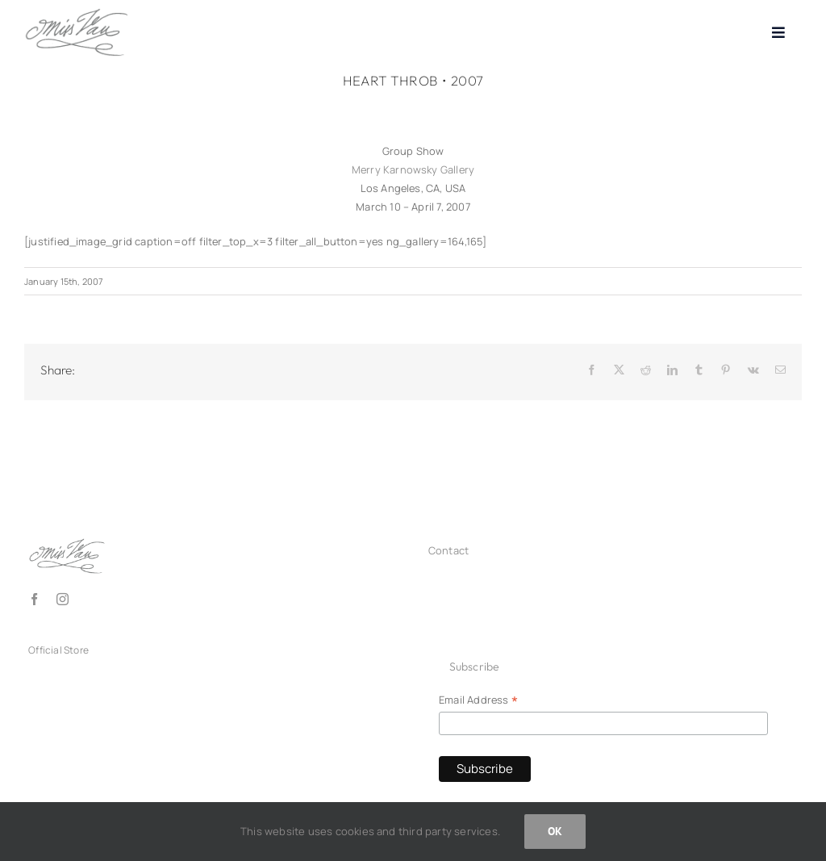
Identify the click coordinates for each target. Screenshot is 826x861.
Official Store (58, 650)
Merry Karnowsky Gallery (413, 169)
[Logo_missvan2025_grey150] (76, 13)
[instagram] (62, 599)
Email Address (478, 700)
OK (555, 831)
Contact (448, 550)
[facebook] (34, 599)
